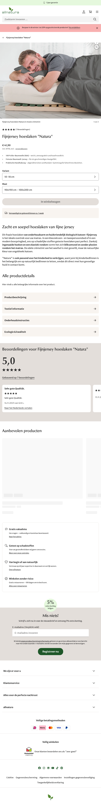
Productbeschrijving (50, 297)
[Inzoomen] (96, 46)
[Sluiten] (97, 28)
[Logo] (10, 10)
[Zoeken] (50, 19)
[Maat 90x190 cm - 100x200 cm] (50, 190)
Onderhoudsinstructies (50, 320)
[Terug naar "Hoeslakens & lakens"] (3, 37)
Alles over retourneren (18, 586)
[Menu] (97, 11)
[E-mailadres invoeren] (50, 633)
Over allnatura (15, 570)
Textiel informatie (50, 308)
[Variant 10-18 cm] (50, 177)
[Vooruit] (96, 42)
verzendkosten (21, 149)
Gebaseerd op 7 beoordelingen (18, 377)
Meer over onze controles (19, 553)
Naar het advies (15, 537)
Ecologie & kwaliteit (50, 332)
